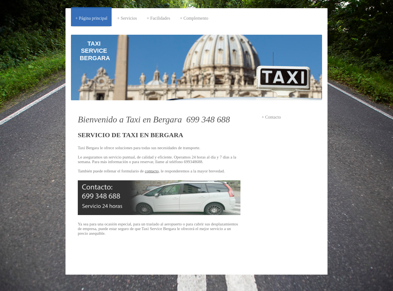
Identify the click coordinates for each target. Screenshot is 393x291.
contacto (152, 171)
